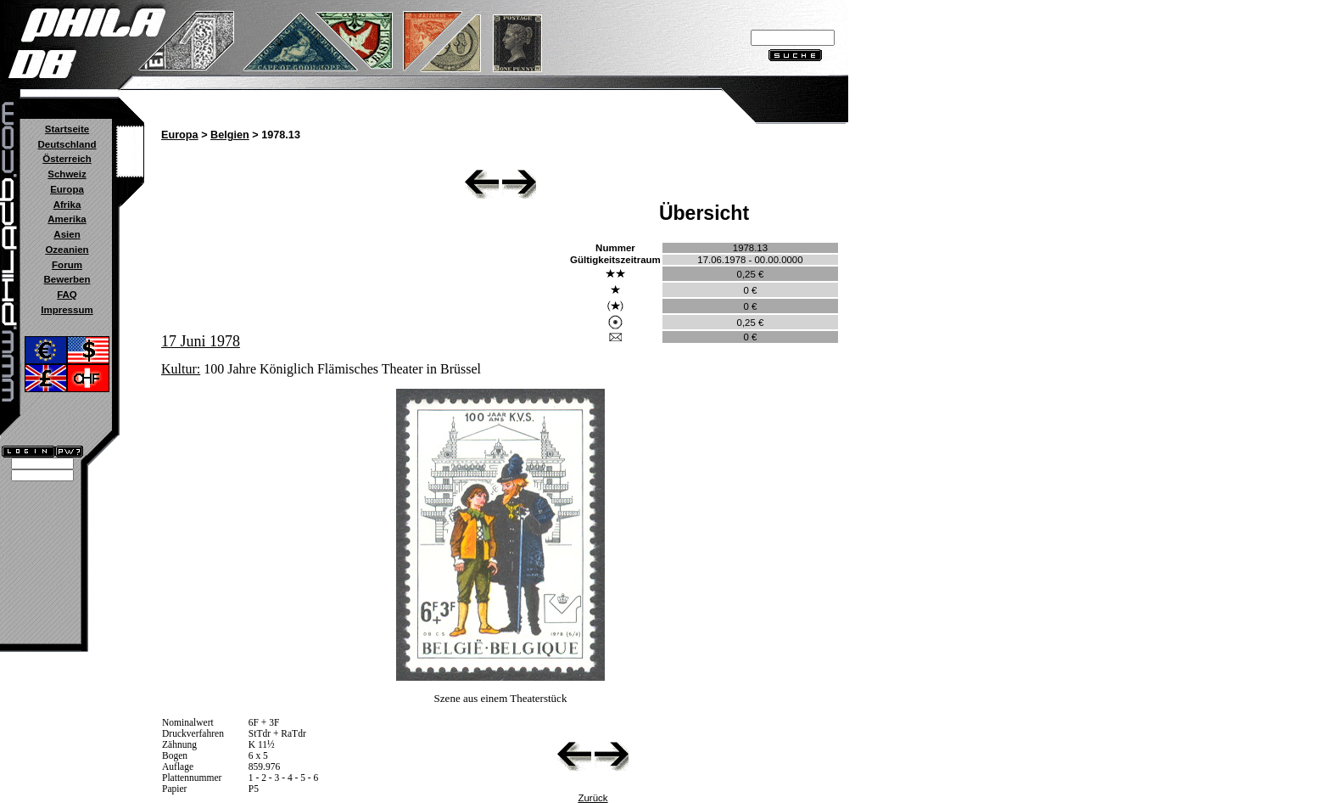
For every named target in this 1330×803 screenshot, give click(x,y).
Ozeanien (66, 249)
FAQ (67, 294)
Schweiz (67, 174)
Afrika (67, 204)
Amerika (67, 219)
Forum (67, 265)
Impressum (66, 310)
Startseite (67, 129)
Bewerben (66, 279)
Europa (67, 189)
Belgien (229, 135)
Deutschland (66, 144)
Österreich (67, 159)
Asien (66, 234)
